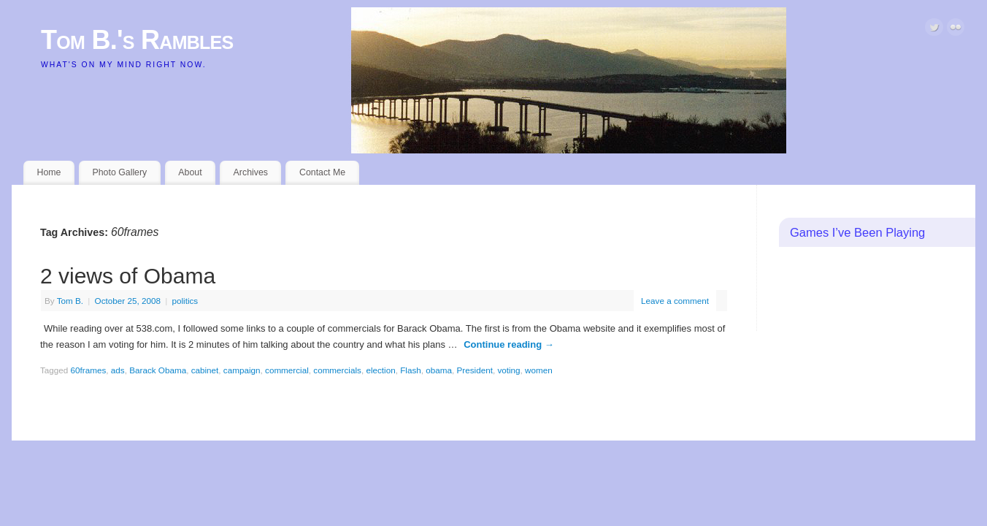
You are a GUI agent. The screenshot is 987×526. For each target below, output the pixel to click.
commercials (337, 370)
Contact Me (322, 172)
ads (118, 370)
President (475, 370)
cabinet (205, 370)
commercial (287, 370)
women (539, 370)
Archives (251, 172)
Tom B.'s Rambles (137, 40)
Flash (410, 370)
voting (508, 370)
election (380, 370)
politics (185, 300)
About (189, 172)
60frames (89, 370)
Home (49, 172)
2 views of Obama (127, 276)
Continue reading (509, 344)
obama (439, 370)
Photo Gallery (119, 172)
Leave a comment (675, 300)
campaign (242, 370)
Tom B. (70, 300)
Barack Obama (157, 370)
